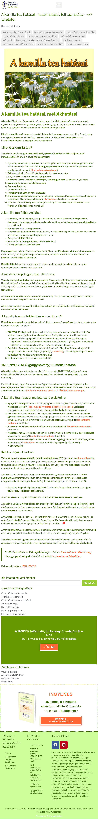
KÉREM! (49, 647)
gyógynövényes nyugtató (73, 36)
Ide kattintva (28, 442)
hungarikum (84, 458)
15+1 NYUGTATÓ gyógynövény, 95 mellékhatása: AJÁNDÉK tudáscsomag (36, 772)
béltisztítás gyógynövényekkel (48, 32)
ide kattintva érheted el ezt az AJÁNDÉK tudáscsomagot (55, 390)
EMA (24, 566)
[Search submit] (89, 583)
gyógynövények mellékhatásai (42, 36)
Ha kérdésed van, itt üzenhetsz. (10, 759)
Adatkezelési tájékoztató (10, 766)
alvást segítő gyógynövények (16, 32)
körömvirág (57, 351)
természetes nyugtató (77, 44)
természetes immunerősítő (50, 44)
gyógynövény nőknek (14, 36)
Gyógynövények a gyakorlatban (37, 791)
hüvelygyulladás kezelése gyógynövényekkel (37, 40)
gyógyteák (8, 40)
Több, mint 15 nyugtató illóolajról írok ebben (50, 407)
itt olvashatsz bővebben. (67, 556)
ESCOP (32, 566)
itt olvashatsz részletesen (44, 170)
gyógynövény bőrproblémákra (81, 32)
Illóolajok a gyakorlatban (35, 785)
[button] (59, 5)
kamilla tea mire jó (72, 40)
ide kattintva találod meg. (76, 552)
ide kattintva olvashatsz (79, 426)
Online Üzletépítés (54, 816)
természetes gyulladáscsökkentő (18, 44)
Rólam (8, 753)
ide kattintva (50, 199)
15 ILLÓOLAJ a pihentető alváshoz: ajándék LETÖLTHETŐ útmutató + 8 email (36, 753)
